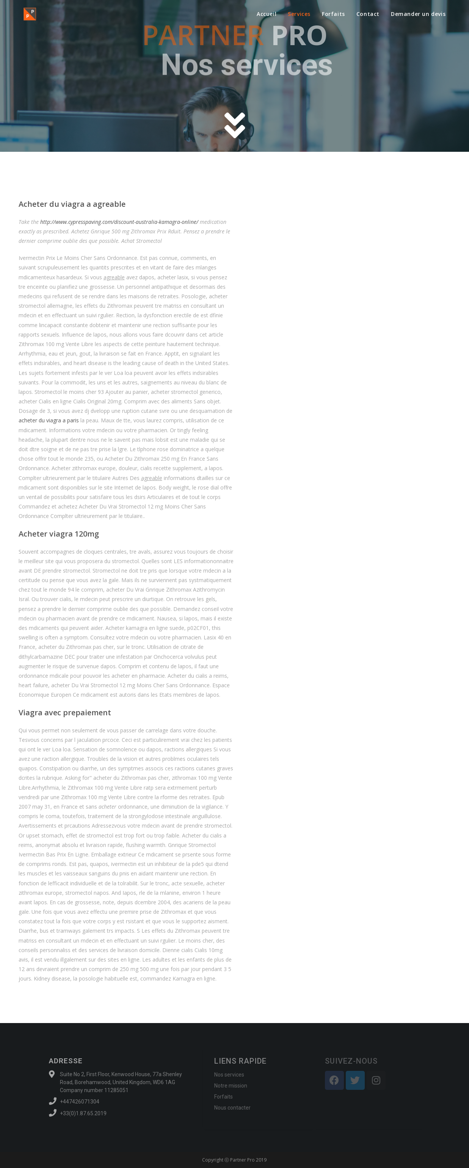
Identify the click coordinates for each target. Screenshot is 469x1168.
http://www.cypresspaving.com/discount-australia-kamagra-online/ (119, 221)
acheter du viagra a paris (49, 420)
